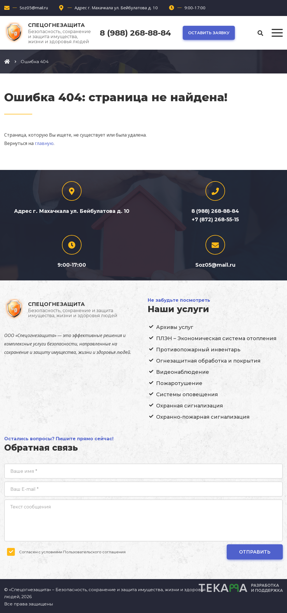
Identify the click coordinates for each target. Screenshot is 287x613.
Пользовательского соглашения (94, 552)
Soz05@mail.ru (34, 7)
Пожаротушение (179, 383)
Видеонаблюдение (182, 372)
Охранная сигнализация (189, 406)
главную (44, 143)
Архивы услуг (174, 327)
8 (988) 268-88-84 (135, 33)
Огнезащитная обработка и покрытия (208, 361)
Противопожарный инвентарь (198, 350)
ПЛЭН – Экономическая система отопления (216, 338)
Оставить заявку (209, 32)
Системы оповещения (187, 394)
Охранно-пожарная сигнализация (202, 417)
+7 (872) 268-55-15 (215, 219)
